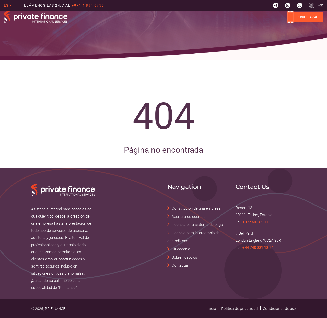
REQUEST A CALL (303, 17)
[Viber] (299, 5)
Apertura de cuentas (189, 216)
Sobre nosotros (184, 257)
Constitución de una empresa (196, 208)
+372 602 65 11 (255, 222)
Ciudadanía (181, 249)
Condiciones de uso (279, 308)
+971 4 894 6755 (88, 5)
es (6, 5)
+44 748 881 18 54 (257, 247)
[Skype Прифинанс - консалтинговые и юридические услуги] (311, 5)
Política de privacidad (239, 308)
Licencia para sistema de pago (197, 224)
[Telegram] (275, 5)
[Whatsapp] (287, 5)
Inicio (211, 308)
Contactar (180, 265)
